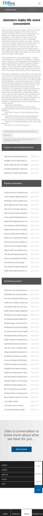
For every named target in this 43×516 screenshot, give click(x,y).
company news (10, 31)
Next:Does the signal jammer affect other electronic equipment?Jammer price (19, 161)
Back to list (7, 157)
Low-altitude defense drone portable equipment (22, 137)
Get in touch (21, 471)
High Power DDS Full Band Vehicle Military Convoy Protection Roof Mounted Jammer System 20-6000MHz (21, 130)
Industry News (32, 31)
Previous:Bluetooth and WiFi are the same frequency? (20, 153)
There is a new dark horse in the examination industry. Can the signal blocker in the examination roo (21, 140)
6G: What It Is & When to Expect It (17, 147)
